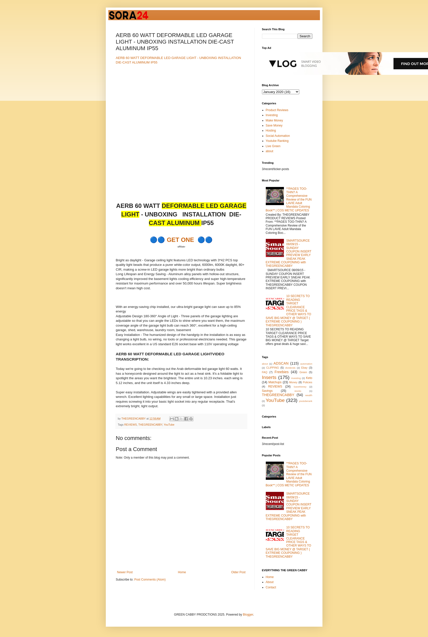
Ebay (304, 367)
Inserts (269, 377)
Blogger (248, 614)
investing (296, 378)
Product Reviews (277, 110)
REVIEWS (130, 424)
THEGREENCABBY (150, 424)
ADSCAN (281, 363)
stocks (297, 391)
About (270, 582)
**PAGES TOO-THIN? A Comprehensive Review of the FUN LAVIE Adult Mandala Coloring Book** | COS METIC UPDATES (289, 199)
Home (182, 572)
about (269, 151)
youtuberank (305, 401)
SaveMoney (300, 386)
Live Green (273, 146)
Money (293, 382)
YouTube (169, 424)
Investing (272, 115)
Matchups (274, 382)
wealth (308, 395)
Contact (271, 587)
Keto (309, 378)
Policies (307, 382)
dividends (290, 367)
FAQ (265, 372)
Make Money (274, 120)
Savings (267, 391)
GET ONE (180, 239)
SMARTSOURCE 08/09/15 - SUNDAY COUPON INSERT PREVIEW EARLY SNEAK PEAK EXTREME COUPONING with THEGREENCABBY (288, 253)
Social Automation (278, 136)
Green (303, 372)
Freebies (282, 372)
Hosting (271, 130)
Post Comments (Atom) (150, 579)
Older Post (238, 572)
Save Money (274, 125)
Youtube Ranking (277, 141)
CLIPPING (272, 367)
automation (306, 363)
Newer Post (125, 572)
